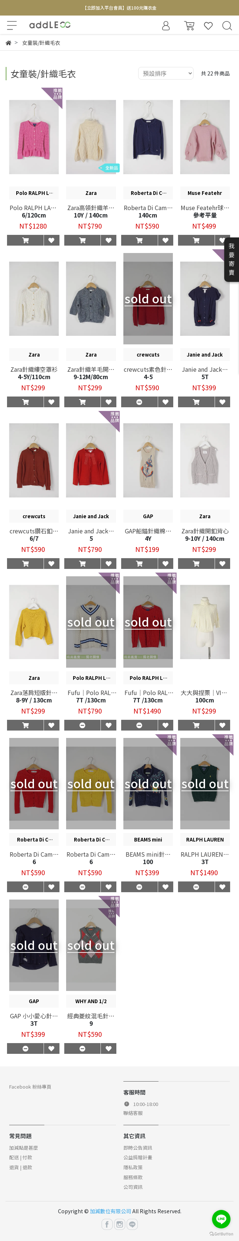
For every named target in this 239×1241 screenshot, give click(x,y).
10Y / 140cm (91, 215)
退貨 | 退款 (20, 1167)
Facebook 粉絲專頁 (30, 1086)
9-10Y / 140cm (205, 538)
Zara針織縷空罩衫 (34, 369)
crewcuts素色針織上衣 (148, 369)
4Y (148, 538)
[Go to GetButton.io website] (221, 1233)
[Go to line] (221, 1219)
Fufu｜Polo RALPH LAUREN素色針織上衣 (147, 692)
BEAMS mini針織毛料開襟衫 (148, 854)
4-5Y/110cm (34, 377)
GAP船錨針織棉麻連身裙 (148, 530)
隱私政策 (133, 1167)
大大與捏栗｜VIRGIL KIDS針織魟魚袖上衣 (205, 692)
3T (205, 861)
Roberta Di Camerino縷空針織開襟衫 (34, 854)
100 (148, 861)
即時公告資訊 (137, 1147)
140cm (148, 215)
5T (205, 377)
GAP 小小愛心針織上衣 (34, 1015)
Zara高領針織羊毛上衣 (91, 207)
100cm (204, 700)
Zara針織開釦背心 (205, 530)
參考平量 (205, 215)
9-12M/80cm (91, 377)
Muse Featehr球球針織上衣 (205, 207)
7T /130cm (91, 700)
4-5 (148, 377)
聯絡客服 (133, 1112)
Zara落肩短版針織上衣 (34, 692)
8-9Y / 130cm (34, 700)
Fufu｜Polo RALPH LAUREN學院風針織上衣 (91, 692)
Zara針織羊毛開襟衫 (91, 369)
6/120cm (34, 215)
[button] (25, 240)
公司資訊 (133, 1186)
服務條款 (133, 1177)
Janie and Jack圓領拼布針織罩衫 (91, 530)
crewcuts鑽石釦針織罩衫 (34, 530)
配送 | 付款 (20, 1157)
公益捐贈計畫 (137, 1157)
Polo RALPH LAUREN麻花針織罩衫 (34, 207)
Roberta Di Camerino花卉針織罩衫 (148, 207)
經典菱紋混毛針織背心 (91, 1015)
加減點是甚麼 (23, 1147)
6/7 (34, 538)
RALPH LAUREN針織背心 (205, 854)
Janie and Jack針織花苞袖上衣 (205, 369)
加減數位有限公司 (110, 1211)
